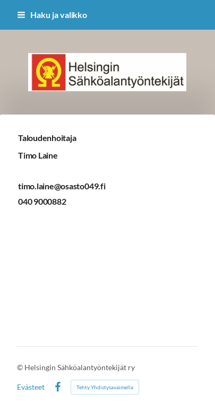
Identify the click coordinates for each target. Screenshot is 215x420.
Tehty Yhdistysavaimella (104, 387)
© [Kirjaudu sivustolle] (20, 367)
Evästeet (31, 387)
